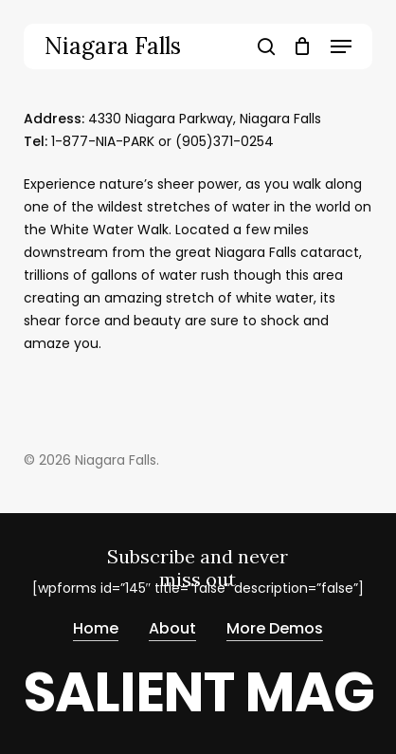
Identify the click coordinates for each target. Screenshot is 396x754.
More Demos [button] (274, 629)
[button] (341, 46)
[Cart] (302, 46)
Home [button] (95, 629)
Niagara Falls (113, 46)
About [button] (172, 629)
